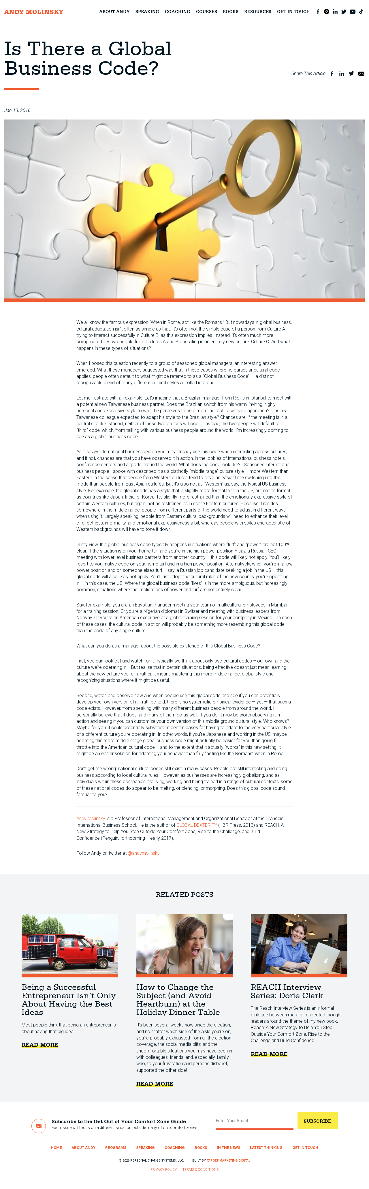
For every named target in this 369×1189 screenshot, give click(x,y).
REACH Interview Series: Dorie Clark (299, 945)
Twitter (343, 11)
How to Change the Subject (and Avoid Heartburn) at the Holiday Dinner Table (184, 945)
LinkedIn (335, 11)
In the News (228, 1147)
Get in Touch (293, 11)
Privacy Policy (163, 1169)
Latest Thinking (266, 1147)
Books (230, 11)
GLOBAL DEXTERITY (196, 825)
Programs (115, 1147)
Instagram (326, 11)
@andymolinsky (143, 853)
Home (56, 1147)
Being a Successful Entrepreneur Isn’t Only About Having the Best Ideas (70, 945)
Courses (206, 11)
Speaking (147, 11)
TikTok (361, 11)
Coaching (177, 11)
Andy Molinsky (90, 818)
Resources (257, 11)
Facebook (318, 11)
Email (361, 73)
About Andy (114, 11)
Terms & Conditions (200, 1169)
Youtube (352, 11)
